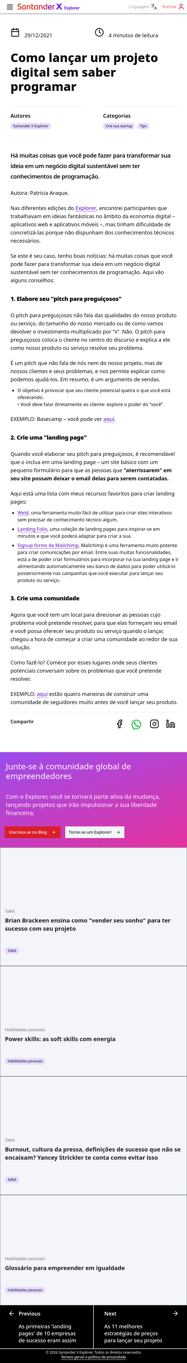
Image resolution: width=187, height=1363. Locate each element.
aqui (108, 418)
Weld (23, 512)
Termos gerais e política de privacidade (93, 1357)
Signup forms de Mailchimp (48, 545)
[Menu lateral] (10, 7)
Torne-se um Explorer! (95, 832)
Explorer (85, 207)
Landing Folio (32, 529)
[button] (136, 724)
